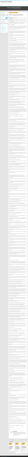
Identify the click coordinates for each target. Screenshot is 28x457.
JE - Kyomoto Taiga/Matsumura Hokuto (17, 452)
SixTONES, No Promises (24, 449)
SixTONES (10, 445)
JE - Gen (11, 429)
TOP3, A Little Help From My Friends (16, 14)
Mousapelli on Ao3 (4, 26)
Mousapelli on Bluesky (4, 27)
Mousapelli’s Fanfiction (6, 1)
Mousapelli (15, 431)
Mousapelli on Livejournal (4, 28)
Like (9, 428)
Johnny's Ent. (11, 12)
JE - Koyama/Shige (14, 429)
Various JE (16, 12)
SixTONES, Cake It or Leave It (11, 449)
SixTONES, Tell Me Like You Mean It (17, 449)
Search (26, 5)
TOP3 (13, 12)
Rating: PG (18, 429)
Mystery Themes (8, 456)
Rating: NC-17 (23, 453)
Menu (1, 5)
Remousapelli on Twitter (4, 31)
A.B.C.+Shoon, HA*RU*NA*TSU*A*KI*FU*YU (23, 439)
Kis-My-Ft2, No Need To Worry (12, 439)
